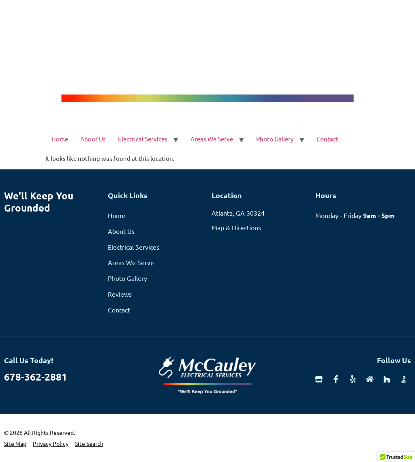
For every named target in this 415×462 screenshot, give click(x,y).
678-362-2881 (35, 376)
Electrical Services (142, 139)
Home (59, 139)
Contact (327, 139)
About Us (93, 139)
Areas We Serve (211, 139)
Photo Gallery (274, 139)
